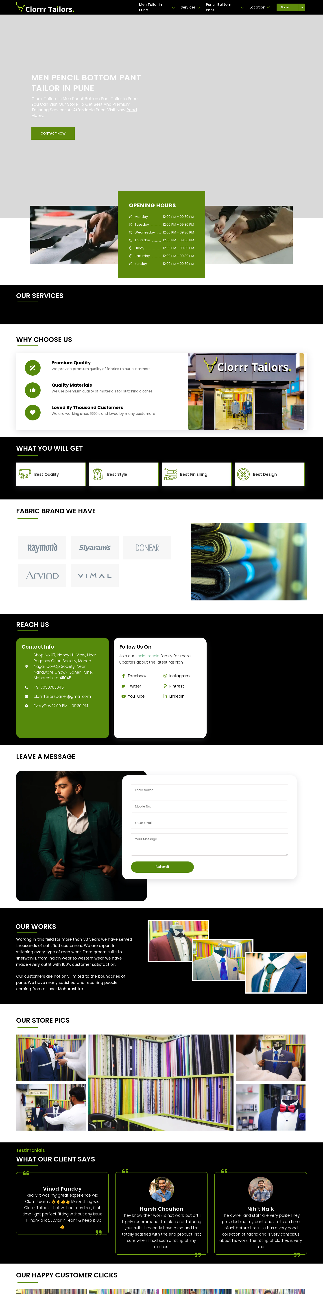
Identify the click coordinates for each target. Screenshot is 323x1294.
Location (259, 7)
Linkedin (173, 696)
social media (147, 656)
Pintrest (172, 686)
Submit (162, 867)
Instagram (175, 676)
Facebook (133, 676)
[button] (53, 133)
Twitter (130, 686)
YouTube (132, 696)
